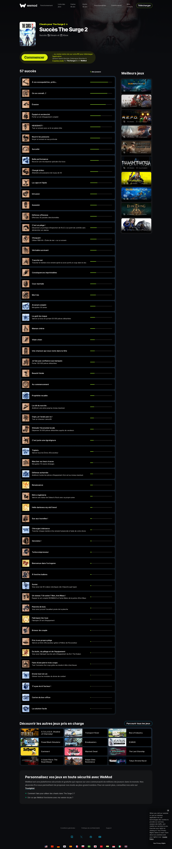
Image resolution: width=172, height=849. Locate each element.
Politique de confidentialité (91, 828)
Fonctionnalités (100, 5)
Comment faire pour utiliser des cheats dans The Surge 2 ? (51, 793)
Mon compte (130, 5)
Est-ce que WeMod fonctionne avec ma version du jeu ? (50, 797)
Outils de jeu (84, 5)
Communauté (116, 5)
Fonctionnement (46, 5)
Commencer (34, 57)
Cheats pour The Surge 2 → (53, 24)
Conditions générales (67, 828)
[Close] (168, 810)
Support (109, 828)
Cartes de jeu (72, 5)
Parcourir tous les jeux (138, 723)
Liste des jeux (61, 5)
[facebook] (91, 837)
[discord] (72, 837)
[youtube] (100, 837)
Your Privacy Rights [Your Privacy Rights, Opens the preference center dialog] (159, 843)
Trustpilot (29, 788)
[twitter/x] (81, 837)
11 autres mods (58, 61)
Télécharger (144, 5)
